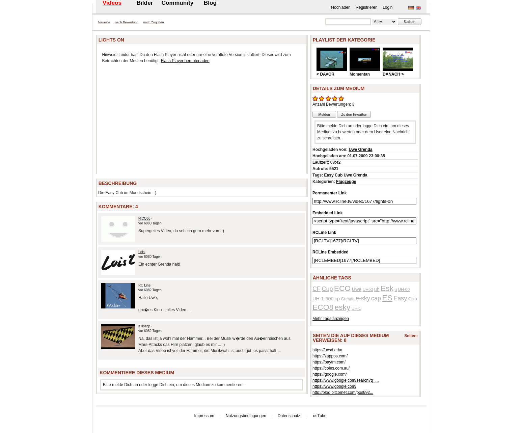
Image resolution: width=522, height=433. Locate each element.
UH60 (368, 289)
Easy (329, 175)
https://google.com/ (329, 374)
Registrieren (367, 7)
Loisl (141, 252)
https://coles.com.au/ (331, 368)
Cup (327, 289)
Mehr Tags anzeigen (330, 318)
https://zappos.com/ (330, 356)
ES (387, 297)
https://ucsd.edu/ (327, 350)
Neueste (104, 22)
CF (316, 289)
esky (343, 307)
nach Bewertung (126, 22)
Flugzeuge (346, 181)
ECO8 (322, 307)
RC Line (144, 285)
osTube (320, 415)
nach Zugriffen (153, 22)
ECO (342, 288)
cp (337, 298)
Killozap (144, 326)
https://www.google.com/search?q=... (345, 380)
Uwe (348, 175)
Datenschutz (289, 415)
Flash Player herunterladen (185, 60)
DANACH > (393, 74)
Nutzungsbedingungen (246, 415)
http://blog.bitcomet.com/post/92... (342, 392)
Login (387, 7)
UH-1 (356, 308)
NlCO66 (144, 218)
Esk (387, 288)
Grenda (360, 175)
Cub (338, 175)
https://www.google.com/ (334, 386)
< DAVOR (325, 74)
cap (376, 298)
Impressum (204, 415)
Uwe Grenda (360, 149)
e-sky (363, 298)
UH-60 (404, 289)
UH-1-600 (322, 298)
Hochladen (340, 7)
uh (377, 289)
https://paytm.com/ (329, 362)
